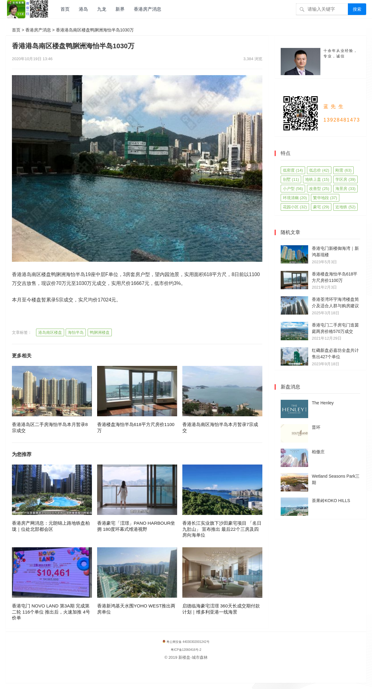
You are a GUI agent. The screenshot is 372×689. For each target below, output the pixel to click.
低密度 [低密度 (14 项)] (293, 170)
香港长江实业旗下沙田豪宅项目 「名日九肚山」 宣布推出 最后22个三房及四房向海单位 (221, 529)
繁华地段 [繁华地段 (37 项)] (325, 197)
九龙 (101, 9)
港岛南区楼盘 (50, 332)
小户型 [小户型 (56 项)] (293, 188)
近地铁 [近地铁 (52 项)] (345, 207)
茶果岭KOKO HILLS (331, 500)
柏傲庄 (318, 451)
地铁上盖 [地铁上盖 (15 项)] (317, 179)
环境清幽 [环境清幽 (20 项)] (295, 197)
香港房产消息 (147, 9)
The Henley (323, 402)
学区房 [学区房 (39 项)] (345, 179)
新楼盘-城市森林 (192, 657)
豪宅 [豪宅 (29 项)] (321, 207)
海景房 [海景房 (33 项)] (345, 188)
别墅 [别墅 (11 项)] (291, 179)
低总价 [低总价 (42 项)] (319, 170)
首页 (65, 9)
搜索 (357, 9)
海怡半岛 (76, 332)
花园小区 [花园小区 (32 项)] (295, 207)
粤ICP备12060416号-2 (186, 649)
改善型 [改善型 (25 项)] (319, 188)
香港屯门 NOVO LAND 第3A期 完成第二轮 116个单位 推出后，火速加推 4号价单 (51, 611)
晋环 (316, 427)
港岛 (83, 9)
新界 (120, 9)
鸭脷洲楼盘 (100, 332)
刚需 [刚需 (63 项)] (343, 170)
